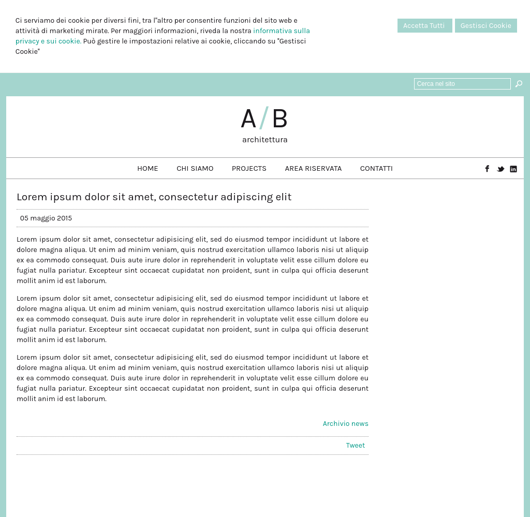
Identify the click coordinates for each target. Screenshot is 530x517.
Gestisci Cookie (486, 25)
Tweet (355, 445)
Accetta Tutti (425, 25)
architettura (265, 139)
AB (265, 118)
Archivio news (346, 423)
